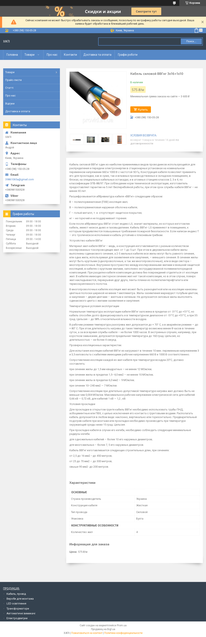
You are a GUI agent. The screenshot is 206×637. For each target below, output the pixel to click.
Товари (29, 54)
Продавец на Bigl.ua (103, 629)
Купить (143, 109)
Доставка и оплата (17, 111)
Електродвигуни (17, 618)
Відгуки (10, 103)
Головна (12, 54)
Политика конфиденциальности (123, 633)
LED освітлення (16, 603)
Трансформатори (18, 608)
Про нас (52, 54)
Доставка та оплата (97, 54)
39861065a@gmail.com (19, 179)
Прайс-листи (13, 80)
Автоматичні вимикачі (21, 613)
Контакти (70, 54)
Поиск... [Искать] (191, 41)
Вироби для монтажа (20, 598)
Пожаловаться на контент (86, 633)
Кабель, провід (16, 593)
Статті (9, 87)
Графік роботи (127, 54)
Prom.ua (122, 625)
